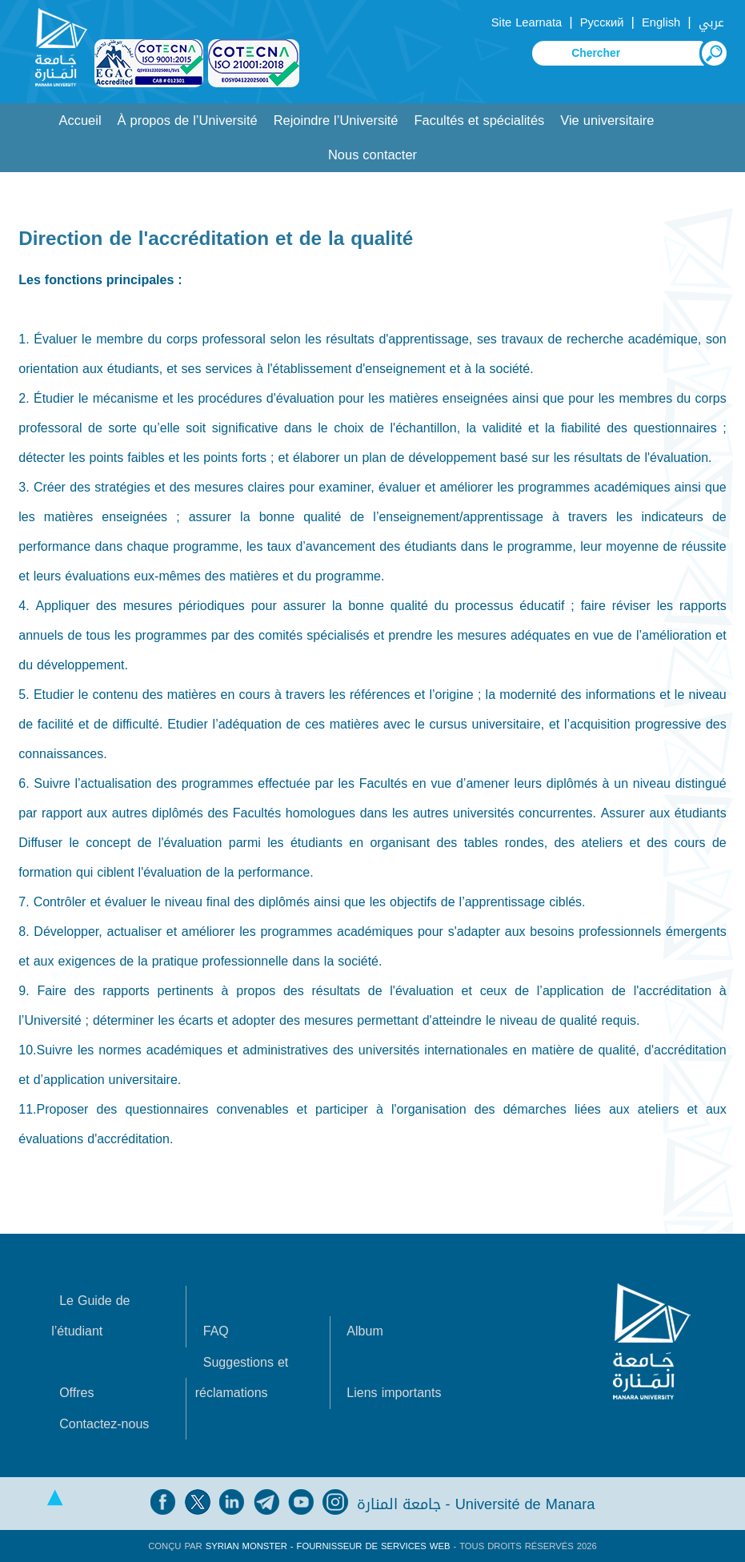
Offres (76, 1392)
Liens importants (393, 1392)
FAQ (216, 1331)
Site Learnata (526, 22)
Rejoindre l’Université (336, 120)
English (661, 22)
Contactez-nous (104, 1423)
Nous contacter (372, 155)
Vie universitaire (607, 120)
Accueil (80, 120)
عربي (711, 22)
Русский (602, 22)
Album (364, 1331)
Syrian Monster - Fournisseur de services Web (328, 1545)
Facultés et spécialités (480, 120)
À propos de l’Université (188, 120)
